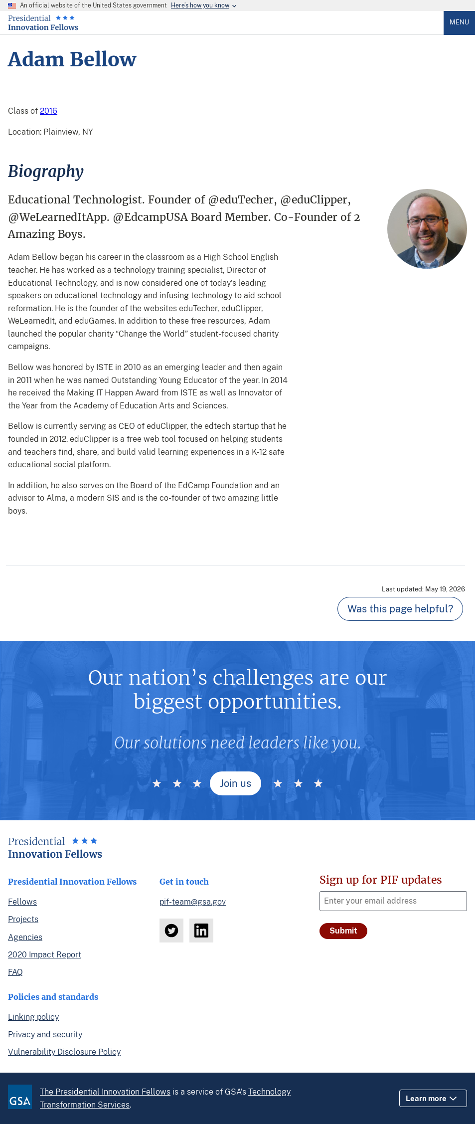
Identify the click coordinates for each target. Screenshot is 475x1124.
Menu (459, 22)
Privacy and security (45, 1034)
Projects (23, 919)
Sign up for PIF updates (380, 880)
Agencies (25, 937)
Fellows (22, 902)
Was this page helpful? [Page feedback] (400, 609)
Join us (235, 783)
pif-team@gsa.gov (192, 902)
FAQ (15, 972)
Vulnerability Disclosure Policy (64, 1052)
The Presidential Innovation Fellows (105, 1092)
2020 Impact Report (44, 954)
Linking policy (33, 1017)
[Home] (43, 28)
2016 (48, 111)
